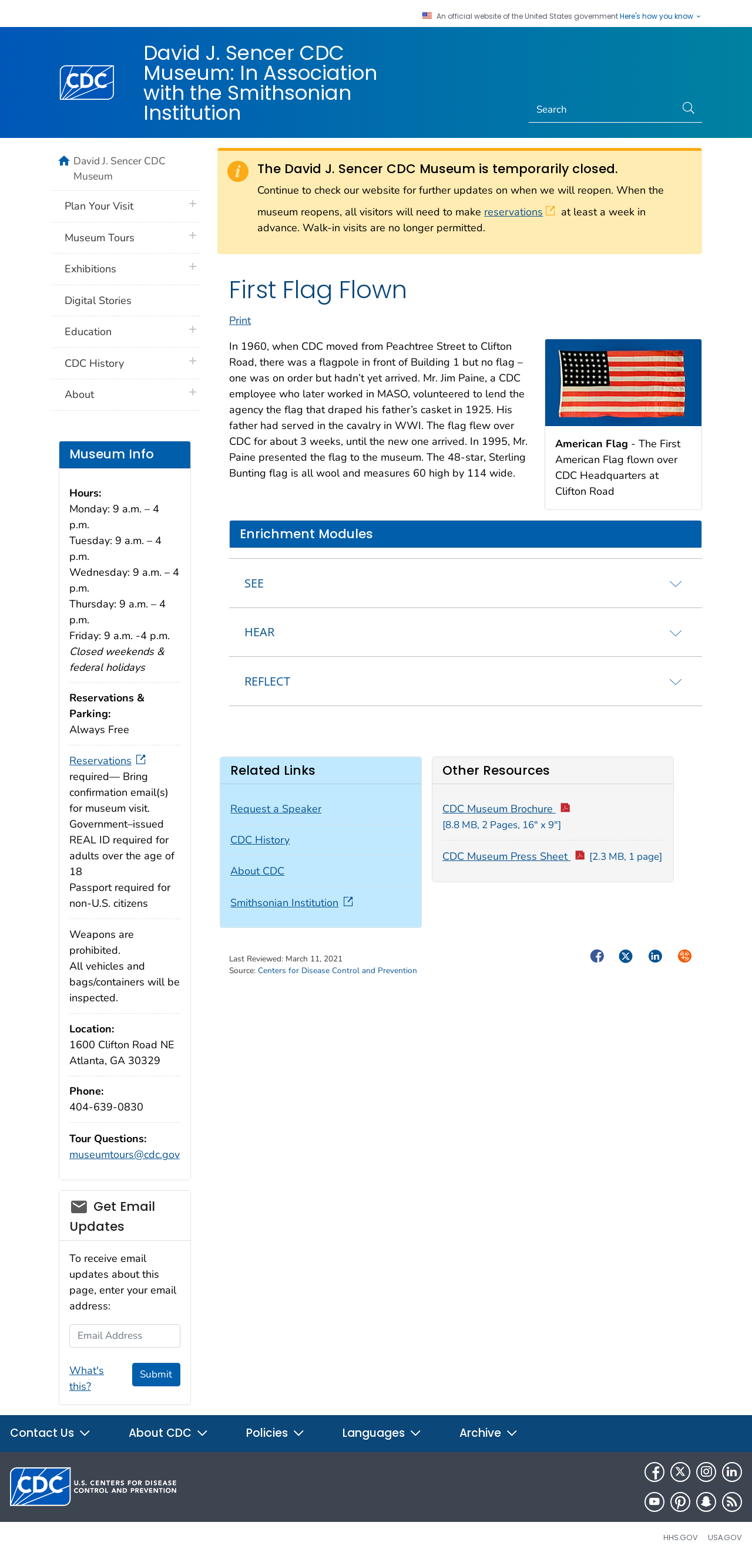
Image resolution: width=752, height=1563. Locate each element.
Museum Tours (100, 238)
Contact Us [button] (50, 1433)
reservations (519, 212)
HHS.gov (680, 1537)
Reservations (108, 761)
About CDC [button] (169, 1433)
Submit (156, 1374)
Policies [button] (275, 1433)
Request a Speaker (275, 809)
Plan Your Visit (99, 206)
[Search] (602, 110)
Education (88, 332)
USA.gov (725, 1537)
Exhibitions (90, 269)
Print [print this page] (240, 320)
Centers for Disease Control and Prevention (337, 970)
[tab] (465, 582)
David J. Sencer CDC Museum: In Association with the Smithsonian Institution (260, 83)
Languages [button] (382, 1433)
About (79, 394)
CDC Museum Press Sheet (552, 856)
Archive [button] (488, 1433)
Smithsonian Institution (292, 903)
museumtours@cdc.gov (124, 1154)
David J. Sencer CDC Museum (119, 168)
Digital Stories (98, 300)
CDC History (260, 840)
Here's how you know (661, 16)
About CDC (257, 871)
